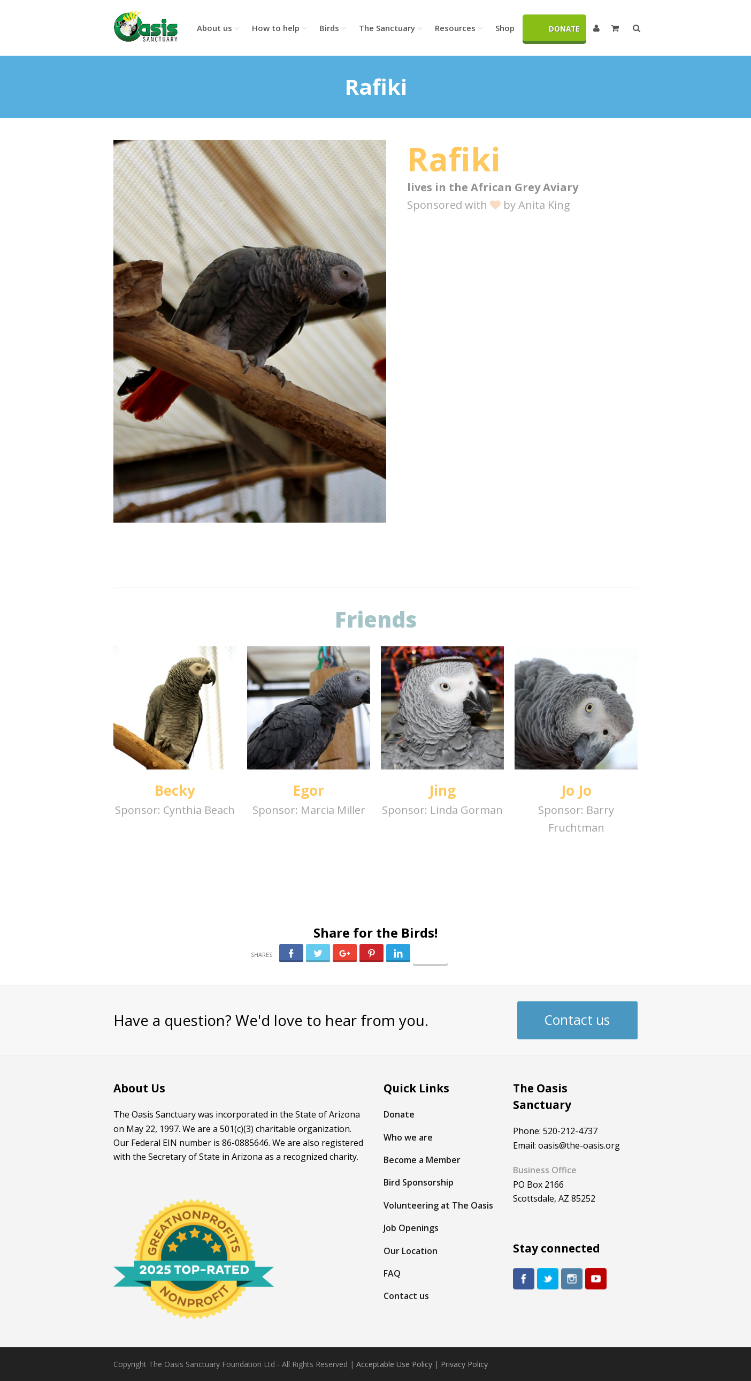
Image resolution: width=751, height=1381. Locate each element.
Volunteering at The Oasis (438, 1205)
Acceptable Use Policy (394, 1364)
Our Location (411, 1251)
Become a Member (422, 1160)
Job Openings (411, 1228)
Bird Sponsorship (419, 1182)
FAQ (392, 1273)
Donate (399, 1114)
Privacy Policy (464, 1364)
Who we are (408, 1137)
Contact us (577, 1020)
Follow (430, 956)
